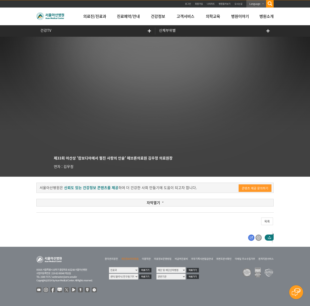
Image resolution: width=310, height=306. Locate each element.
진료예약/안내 (128, 16)
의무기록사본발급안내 (202, 259)
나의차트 (211, 4)
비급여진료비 (181, 259)
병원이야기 (240, 16)
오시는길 (238, 4)
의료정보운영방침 (162, 259)
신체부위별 (167, 30)
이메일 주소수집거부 (245, 259)
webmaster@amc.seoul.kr (64, 277)
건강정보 (158, 16)
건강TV (45, 30)
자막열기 (153, 202)
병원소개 (266, 16)
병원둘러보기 (225, 4)
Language (254, 4)
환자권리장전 (111, 259)
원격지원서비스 (266, 259)
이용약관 (146, 259)
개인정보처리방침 (130, 259)
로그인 (188, 4)
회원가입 (199, 4)
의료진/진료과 (94, 16)
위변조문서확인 (224, 259)
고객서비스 (185, 16)
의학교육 (213, 16)
